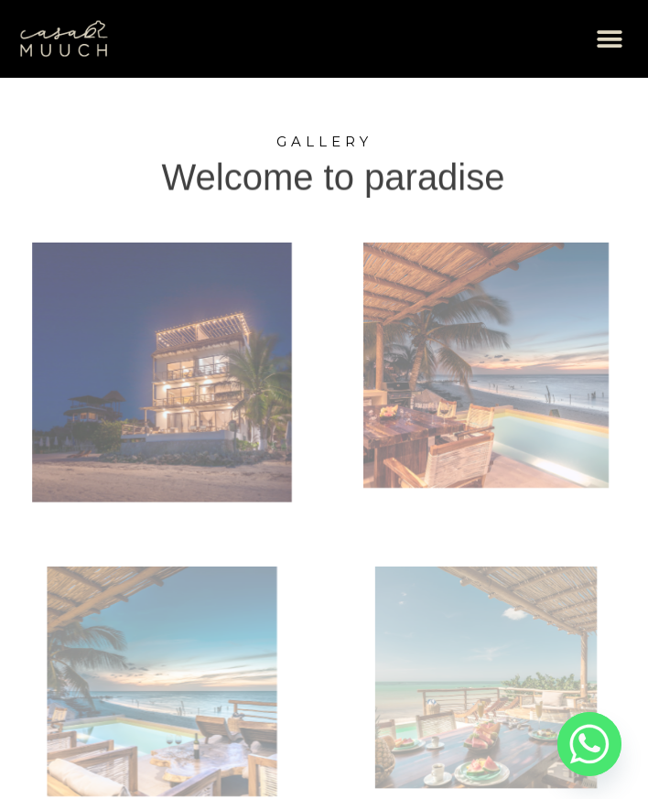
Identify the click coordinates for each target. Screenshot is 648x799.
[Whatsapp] (589, 744)
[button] (609, 38)
